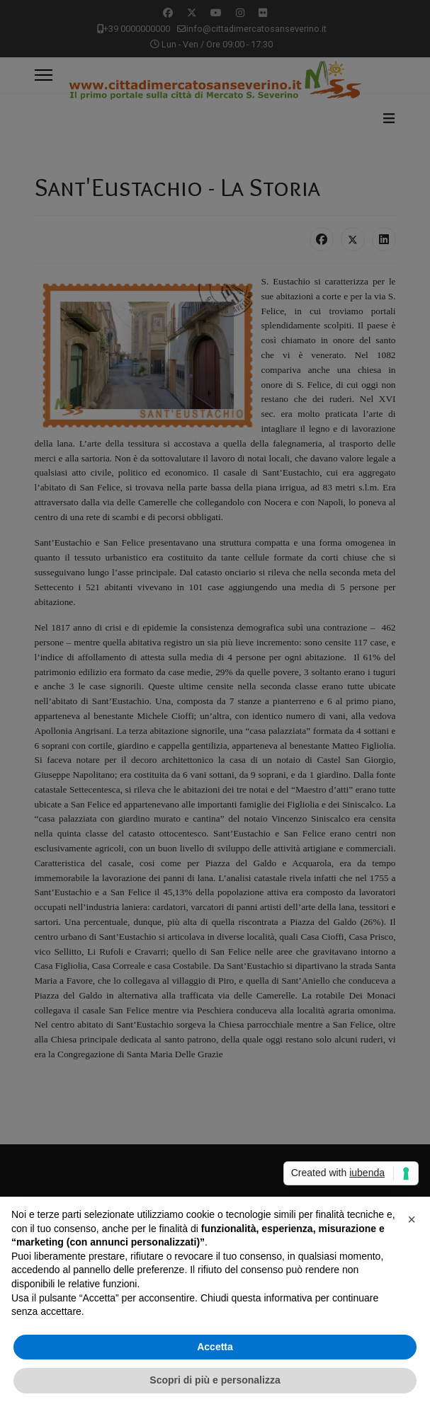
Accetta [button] (215, 1346)
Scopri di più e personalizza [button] (214, 1380)
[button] (411, 1219)
